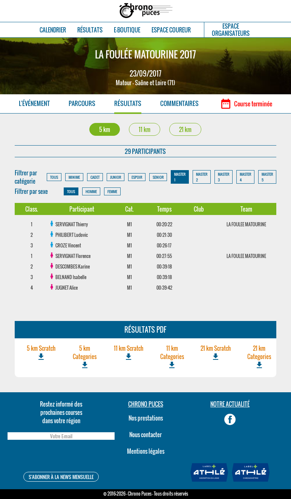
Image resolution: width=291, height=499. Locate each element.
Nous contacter (145, 434)
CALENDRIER (53, 30)
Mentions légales (145, 451)
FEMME (112, 191)
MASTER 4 (245, 177)
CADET (95, 177)
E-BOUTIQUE (127, 30)
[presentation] (61, 457)
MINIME (74, 177)
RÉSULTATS (90, 30)
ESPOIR (137, 177)
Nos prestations (146, 418)
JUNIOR (115, 177)
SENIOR (158, 177)
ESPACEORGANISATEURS (231, 30)
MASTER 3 (223, 177)
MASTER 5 (267, 177)
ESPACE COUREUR (171, 30)
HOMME (91, 191)
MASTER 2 (201, 177)
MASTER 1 (179, 177)
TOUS (54, 177)
